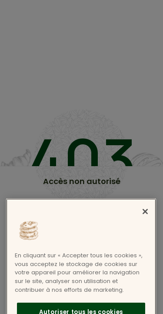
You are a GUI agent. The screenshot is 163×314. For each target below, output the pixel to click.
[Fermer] (145, 220)
